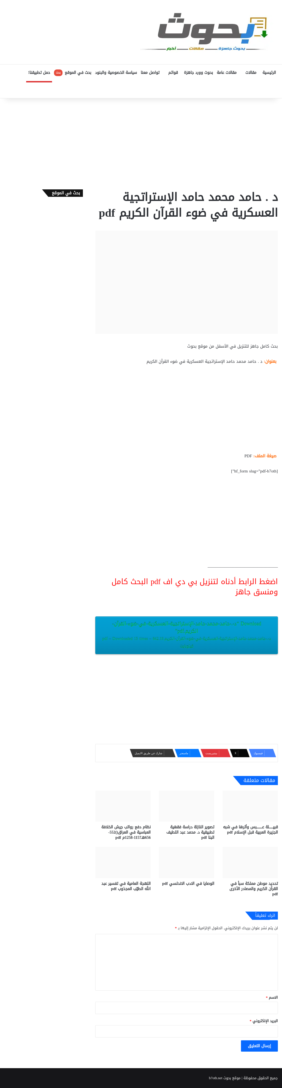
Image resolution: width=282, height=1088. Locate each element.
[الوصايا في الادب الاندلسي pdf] (186, 862)
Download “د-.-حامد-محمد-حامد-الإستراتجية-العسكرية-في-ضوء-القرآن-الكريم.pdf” (187, 634)
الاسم (272, 997)
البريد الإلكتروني (264, 1020)
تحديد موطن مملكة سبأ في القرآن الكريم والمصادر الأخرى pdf (253, 889)
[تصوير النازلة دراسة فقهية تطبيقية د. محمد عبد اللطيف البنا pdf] (186, 806)
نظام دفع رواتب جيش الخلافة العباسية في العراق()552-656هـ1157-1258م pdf (126, 832)
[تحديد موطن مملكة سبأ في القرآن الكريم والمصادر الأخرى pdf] (250, 862)
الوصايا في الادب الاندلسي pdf (188, 883)
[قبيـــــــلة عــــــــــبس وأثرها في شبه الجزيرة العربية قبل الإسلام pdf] (250, 806)
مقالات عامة (227, 72)
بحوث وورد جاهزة (198, 72)
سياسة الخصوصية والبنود (116, 72)
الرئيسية (269, 72)
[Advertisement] (141, 142)
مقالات (250, 72)
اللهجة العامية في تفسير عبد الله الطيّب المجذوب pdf (126, 886)
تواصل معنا (150, 72)
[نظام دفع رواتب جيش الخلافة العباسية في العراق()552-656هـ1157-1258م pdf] (123, 806)
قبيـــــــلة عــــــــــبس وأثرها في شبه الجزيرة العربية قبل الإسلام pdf (250, 829)
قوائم (173, 72)
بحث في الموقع (72, 72)
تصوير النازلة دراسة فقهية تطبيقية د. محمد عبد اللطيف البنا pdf (190, 832)
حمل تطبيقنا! (39, 72)
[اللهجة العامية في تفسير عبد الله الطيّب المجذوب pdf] (123, 862)
